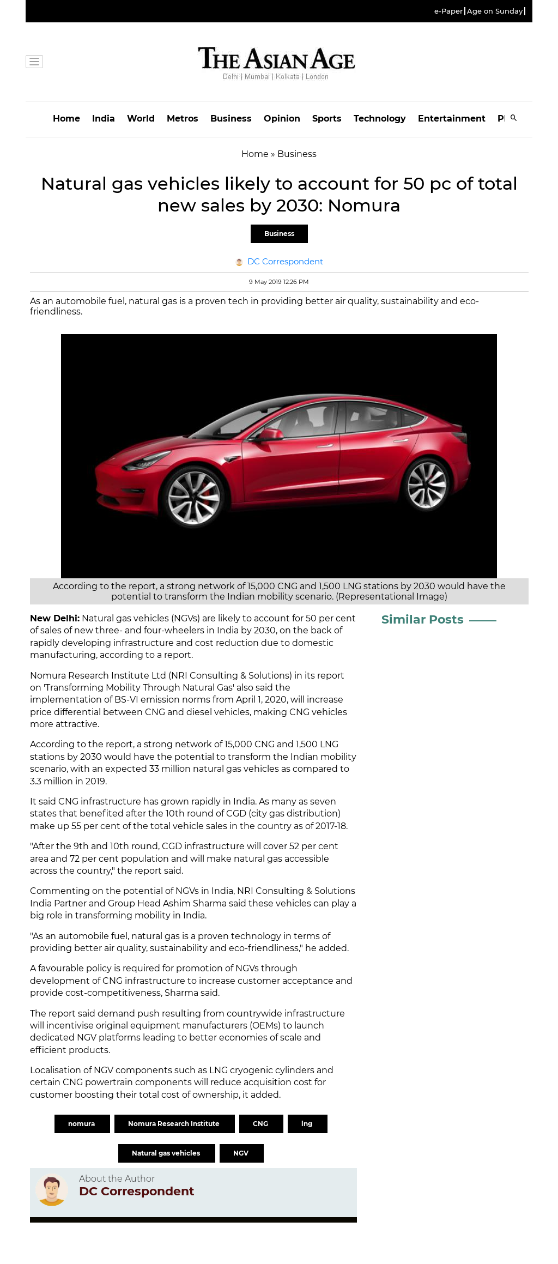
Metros (182, 118)
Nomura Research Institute (174, 1124)
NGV (241, 1153)
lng (307, 1124)
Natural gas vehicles (167, 1153)
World (141, 118)
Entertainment (452, 118)
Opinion (282, 118)
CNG (261, 1124)
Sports (327, 118)
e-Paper (448, 11)
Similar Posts (422, 619)
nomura (82, 1124)
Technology (380, 118)
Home (66, 118)
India (103, 118)
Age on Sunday (495, 11)
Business (231, 118)
